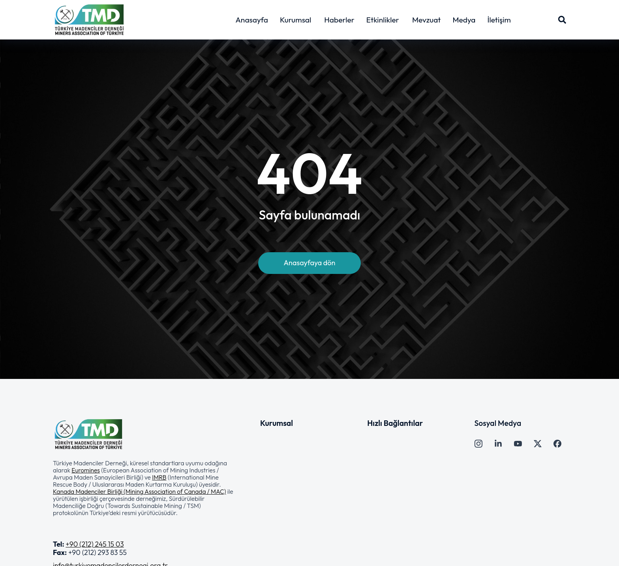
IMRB (159, 477)
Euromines (85, 470)
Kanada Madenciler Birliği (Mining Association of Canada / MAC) (139, 491)
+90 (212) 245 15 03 (95, 544)
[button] (144, 487)
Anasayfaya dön (310, 262)
